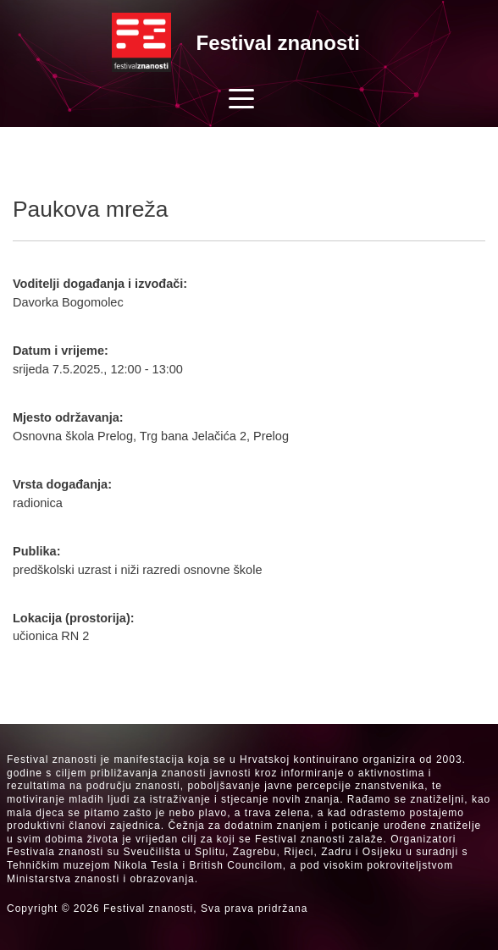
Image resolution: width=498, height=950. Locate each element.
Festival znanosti (278, 42)
